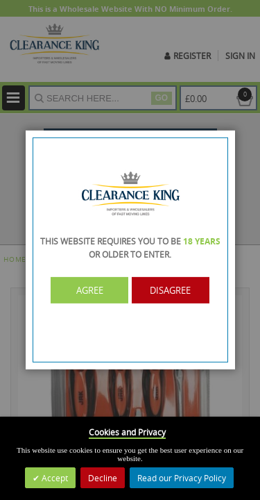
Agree (89, 290)
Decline (102, 477)
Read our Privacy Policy (181, 477)
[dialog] (130, 250)
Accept (54, 477)
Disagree (170, 290)
